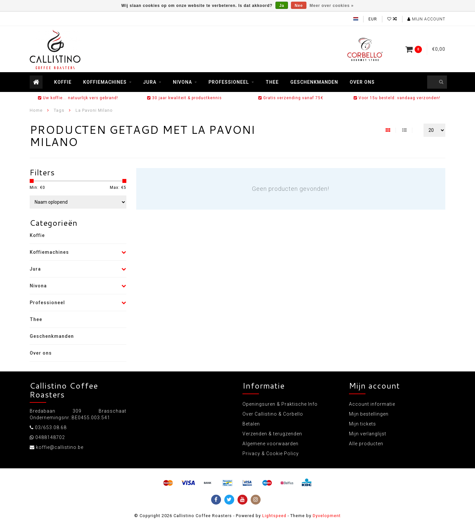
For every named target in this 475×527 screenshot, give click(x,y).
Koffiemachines (105, 82)
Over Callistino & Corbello (272, 414)
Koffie (63, 82)
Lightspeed (274, 515)
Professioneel (228, 82)
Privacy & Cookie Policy (270, 453)
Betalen (251, 423)
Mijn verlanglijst (367, 433)
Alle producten (366, 443)
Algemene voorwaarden (270, 443)
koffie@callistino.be (59, 447)
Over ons (362, 82)
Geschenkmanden (314, 82)
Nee (299, 5)
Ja (281, 5)
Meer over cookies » (332, 5)
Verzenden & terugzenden (272, 433)
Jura (149, 82)
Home (36, 110)
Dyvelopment (327, 515)
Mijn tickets (362, 423)
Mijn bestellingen (369, 414)
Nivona (182, 82)
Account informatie (372, 404)
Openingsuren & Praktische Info (280, 404)
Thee (272, 82)
